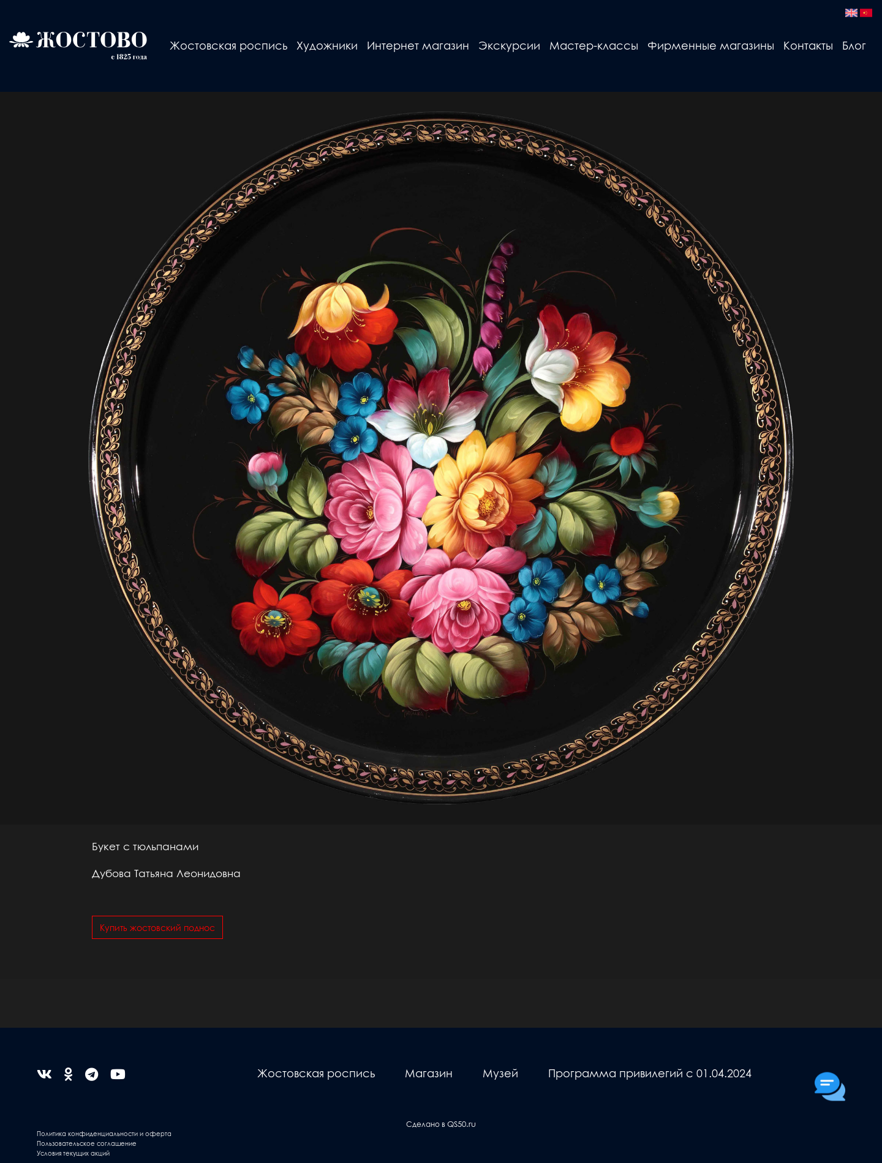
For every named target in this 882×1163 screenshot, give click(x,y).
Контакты (808, 45)
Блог (854, 45)
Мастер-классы (593, 45)
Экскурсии (509, 45)
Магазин (429, 1073)
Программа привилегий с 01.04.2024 (650, 1073)
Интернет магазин (418, 45)
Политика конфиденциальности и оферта (104, 1133)
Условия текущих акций (73, 1153)
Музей (500, 1073)
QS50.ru (461, 1123)
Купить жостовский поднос (157, 927)
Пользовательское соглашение (87, 1143)
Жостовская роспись (228, 45)
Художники (327, 45)
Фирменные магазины (710, 45)
